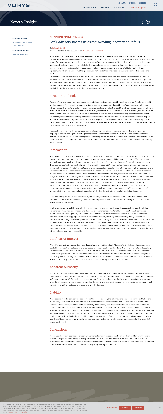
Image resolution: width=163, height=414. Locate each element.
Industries (119, 7)
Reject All (125, 409)
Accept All (138, 409)
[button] (148, 22)
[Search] (155, 4)
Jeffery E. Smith (58, 48)
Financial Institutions (20, 55)
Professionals (90, 7)
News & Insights (137, 7)
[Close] (160, 409)
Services (105, 7)
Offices (142, 3)
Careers (132, 3)
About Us (122, 3)
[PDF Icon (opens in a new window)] (142, 22)
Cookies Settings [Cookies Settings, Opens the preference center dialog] (111, 409)
